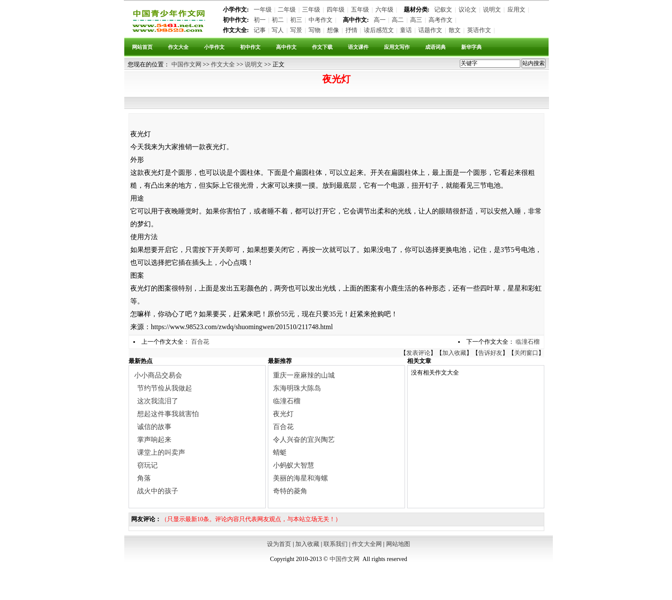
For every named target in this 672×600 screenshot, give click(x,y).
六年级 (384, 9)
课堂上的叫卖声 (161, 452)
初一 (260, 20)
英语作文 (479, 30)
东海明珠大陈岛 (297, 388)
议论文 (468, 9)
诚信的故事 (154, 426)
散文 (455, 30)
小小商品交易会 (158, 375)
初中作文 (250, 47)
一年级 (263, 9)
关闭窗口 (526, 353)
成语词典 (435, 47)
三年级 (311, 9)
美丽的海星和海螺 (300, 478)
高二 (398, 20)
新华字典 (471, 47)
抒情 (351, 30)
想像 (333, 30)
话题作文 (430, 30)
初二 (278, 20)
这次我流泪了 (157, 401)
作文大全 (178, 47)
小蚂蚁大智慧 (293, 465)
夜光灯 (283, 413)
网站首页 (142, 47)
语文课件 (358, 47)
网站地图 (398, 544)
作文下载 (322, 47)
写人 (278, 30)
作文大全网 (367, 544)
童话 (406, 30)
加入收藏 (454, 353)
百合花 (200, 342)
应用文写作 (397, 47)
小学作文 (214, 47)
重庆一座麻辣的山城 (304, 375)
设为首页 (279, 544)
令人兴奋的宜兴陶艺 (304, 439)
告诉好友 (490, 353)
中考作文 (321, 20)
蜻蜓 (280, 452)
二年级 (287, 9)
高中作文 (286, 47)
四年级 (336, 9)
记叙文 (443, 9)
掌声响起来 (154, 439)
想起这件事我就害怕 (168, 413)
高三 (416, 20)
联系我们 (336, 544)
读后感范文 (379, 30)
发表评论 (418, 353)
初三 (296, 20)
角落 (144, 478)
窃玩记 (147, 465)
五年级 (360, 9)
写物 (315, 30)
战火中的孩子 (157, 491)
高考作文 (441, 20)
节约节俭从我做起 (164, 388)
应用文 (516, 9)
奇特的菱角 (290, 491)
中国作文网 (186, 64)
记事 (260, 30)
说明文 (492, 9)
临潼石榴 (528, 342)
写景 (296, 30)
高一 (380, 20)
